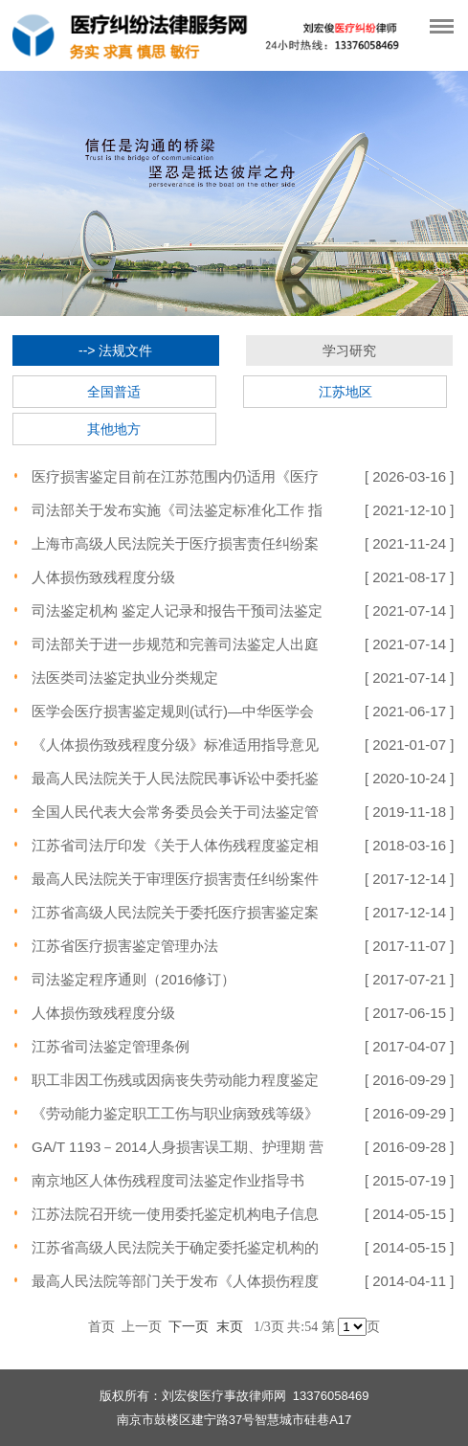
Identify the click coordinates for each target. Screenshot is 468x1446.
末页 (229, 1326)
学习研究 (349, 350)
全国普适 (114, 391)
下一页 (188, 1326)
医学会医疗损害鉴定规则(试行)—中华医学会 (173, 711)
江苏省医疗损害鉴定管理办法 (125, 946)
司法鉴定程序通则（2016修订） (133, 979)
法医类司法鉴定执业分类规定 (125, 677)
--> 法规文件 (115, 350)
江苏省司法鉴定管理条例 (110, 1046)
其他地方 (114, 429)
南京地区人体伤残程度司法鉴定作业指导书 (168, 1180)
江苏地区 (345, 391)
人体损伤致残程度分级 (103, 577)
